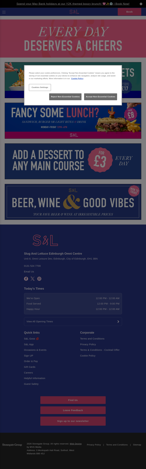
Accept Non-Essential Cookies (100, 97)
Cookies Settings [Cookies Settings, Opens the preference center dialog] (40, 87)
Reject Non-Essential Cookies (65, 97)
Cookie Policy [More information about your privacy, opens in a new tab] (77, 78)
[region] (73, 85)
